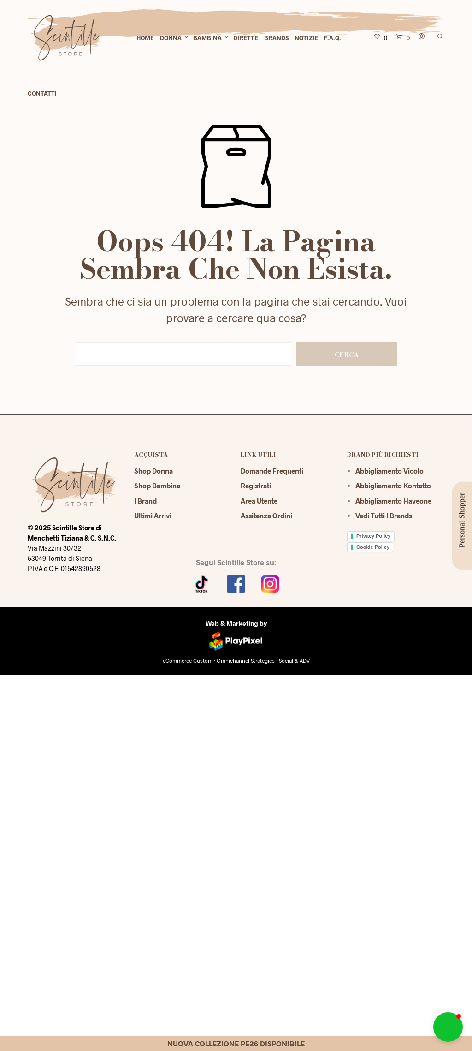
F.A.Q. (332, 38)
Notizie (306, 38)
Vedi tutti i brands (383, 515)
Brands (276, 38)
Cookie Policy (372, 547)
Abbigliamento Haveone (393, 501)
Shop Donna (153, 471)
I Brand (145, 501)
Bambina (207, 38)
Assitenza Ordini (266, 515)
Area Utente (259, 501)
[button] (448, 1027)
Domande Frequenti (272, 471)
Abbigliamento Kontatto (393, 485)
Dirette (245, 38)
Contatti (42, 93)
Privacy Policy (373, 536)
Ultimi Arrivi (152, 515)
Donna (171, 38)
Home (145, 38)
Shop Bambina (157, 485)
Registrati (256, 485)
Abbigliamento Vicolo (389, 471)
